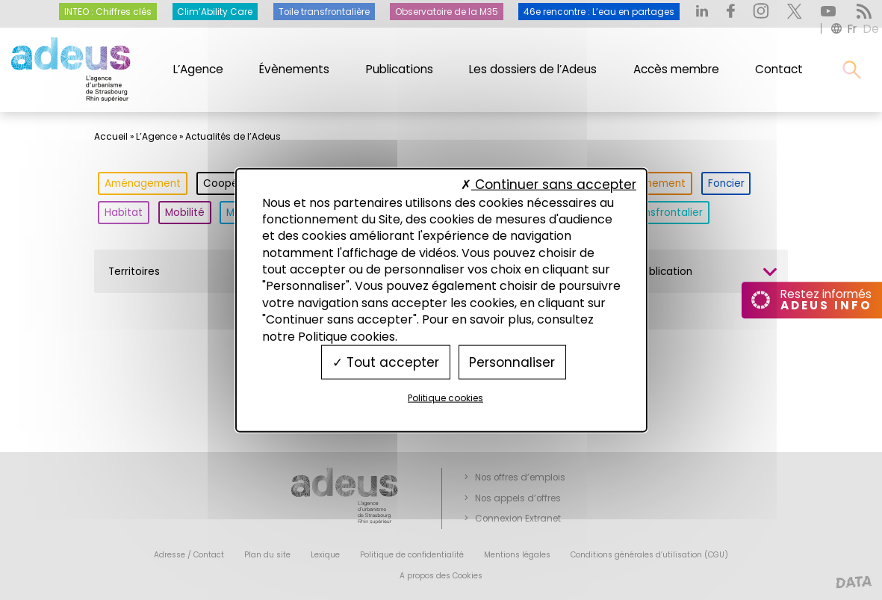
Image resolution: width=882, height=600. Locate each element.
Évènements (294, 69)
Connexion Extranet (518, 519)
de (871, 29)
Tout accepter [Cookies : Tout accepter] (385, 362)
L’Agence (198, 69)
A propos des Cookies (441, 575)
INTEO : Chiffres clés (108, 12)
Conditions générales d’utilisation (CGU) (649, 554)
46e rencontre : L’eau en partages (599, 12)
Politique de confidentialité (412, 554)
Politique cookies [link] (445, 398)
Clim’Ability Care (214, 12)
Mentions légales (517, 554)
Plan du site (267, 554)
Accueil (111, 137)
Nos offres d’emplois (520, 477)
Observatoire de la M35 (446, 12)
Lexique (325, 554)
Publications (399, 69)
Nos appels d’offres (518, 498)
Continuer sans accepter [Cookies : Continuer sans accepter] (548, 185)
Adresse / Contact (189, 554)
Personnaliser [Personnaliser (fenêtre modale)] (512, 362)
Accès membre (676, 69)
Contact (779, 69)
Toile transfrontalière (324, 12)
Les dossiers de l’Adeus (533, 69)
